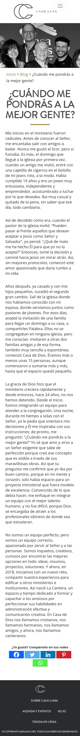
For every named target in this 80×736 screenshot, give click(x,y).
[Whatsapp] (40, 663)
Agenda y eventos (37, 711)
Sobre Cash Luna (44, 701)
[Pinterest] (63, 654)
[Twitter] (32, 654)
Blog (62, 711)
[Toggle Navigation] (60, 6)
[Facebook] (16, 654)
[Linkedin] (48, 654)
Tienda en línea (44, 722)
